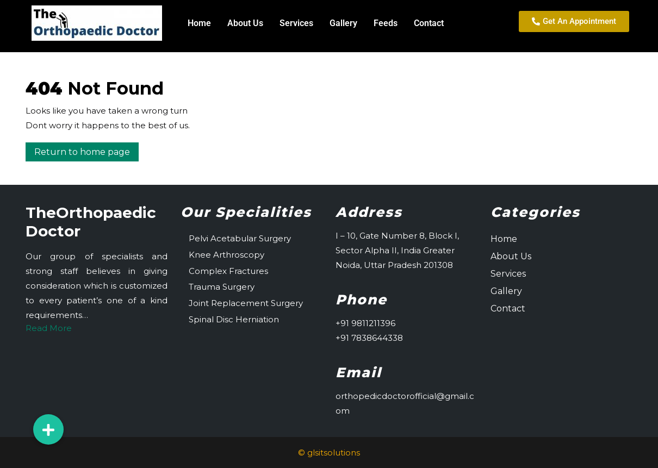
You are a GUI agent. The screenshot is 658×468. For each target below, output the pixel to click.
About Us (245, 23)
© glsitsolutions (329, 452)
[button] (48, 429)
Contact (429, 23)
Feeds (386, 23)
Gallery (343, 23)
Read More (49, 328)
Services (296, 23)
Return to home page (86, 149)
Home (199, 23)
